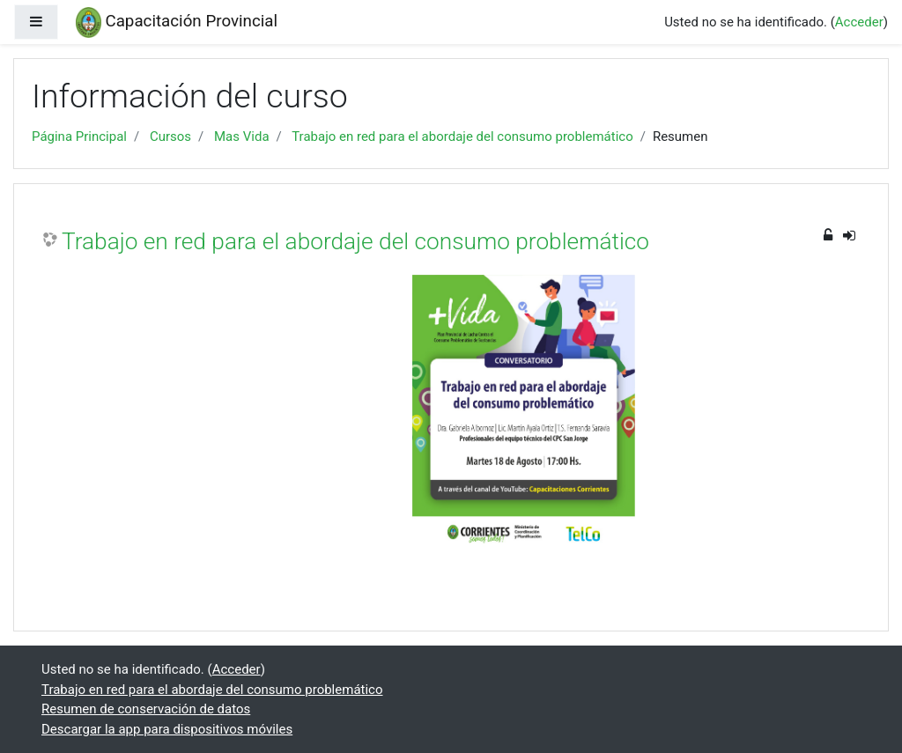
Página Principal (79, 136)
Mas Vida (242, 136)
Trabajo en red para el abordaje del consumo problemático (462, 136)
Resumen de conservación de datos (145, 709)
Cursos (170, 136)
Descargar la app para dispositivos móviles (166, 729)
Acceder (859, 22)
